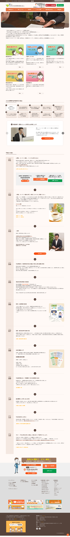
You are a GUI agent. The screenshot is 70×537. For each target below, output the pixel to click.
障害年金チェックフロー (46, 493)
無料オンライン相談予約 (20, 217)
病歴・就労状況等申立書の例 (21, 340)
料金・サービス (20, 9)
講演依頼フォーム (57, 489)
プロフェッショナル (45, 490)
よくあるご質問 (38, 9)
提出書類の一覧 (19, 388)
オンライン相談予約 (13, 487)
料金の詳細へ (40, 254)
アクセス (55, 486)
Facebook (56, 496)
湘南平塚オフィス (57, 490)
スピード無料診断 (50, 5)
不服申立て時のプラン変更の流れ (22, 448)
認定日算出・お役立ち (45, 481)
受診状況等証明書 (25, 285)
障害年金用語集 (44, 486)
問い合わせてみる (47, 139)
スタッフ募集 (56, 493)
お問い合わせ (60, 5)
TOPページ (56, 27)
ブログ (55, 488)
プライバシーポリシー (13, 490)
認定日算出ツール (45, 482)
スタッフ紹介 (56, 485)
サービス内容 (34, 481)
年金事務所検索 (44, 487)
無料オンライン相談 (25, 180)
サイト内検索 (57, 0)
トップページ (12, 481)
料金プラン (34, 483)
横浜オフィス (56, 492)
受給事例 (29, 9)
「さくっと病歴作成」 (45, 484)
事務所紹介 (56, 481)
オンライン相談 (12, 486)
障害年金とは (23, 481)
